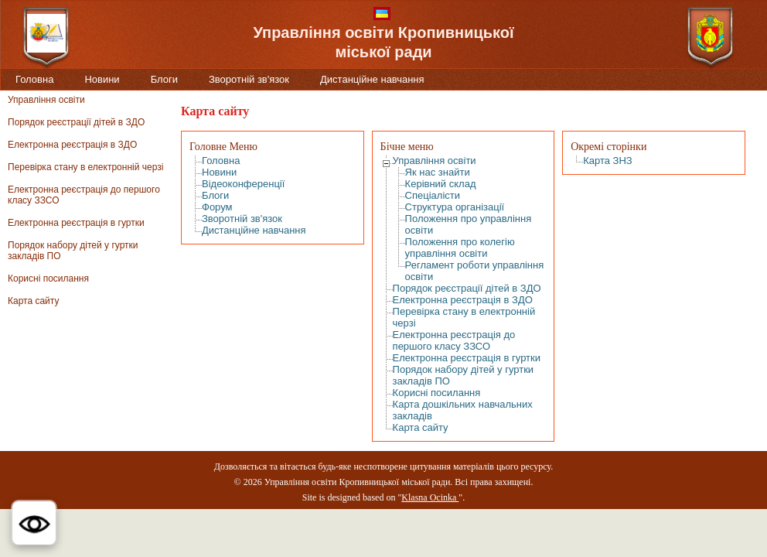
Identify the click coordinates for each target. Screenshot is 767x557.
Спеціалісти (432, 195)
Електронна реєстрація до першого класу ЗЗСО (454, 340)
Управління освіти (46, 99)
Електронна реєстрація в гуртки (76, 222)
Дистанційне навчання (372, 79)
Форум (217, 207)
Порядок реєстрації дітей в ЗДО (76, 122)
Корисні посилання (48, 278)
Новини (101, 79)
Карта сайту (33, 301)
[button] (34, 523)
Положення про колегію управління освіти (460, 247)
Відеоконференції (243, 184)
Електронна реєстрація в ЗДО (72, 144)
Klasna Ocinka (429, 497)
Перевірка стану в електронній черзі (85, 167)
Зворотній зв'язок (249, 79)
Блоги (164, 79)
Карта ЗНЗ (607, 160)
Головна (34, 79)
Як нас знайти (437, 172)
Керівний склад (440, 184)
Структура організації (455, 207)
